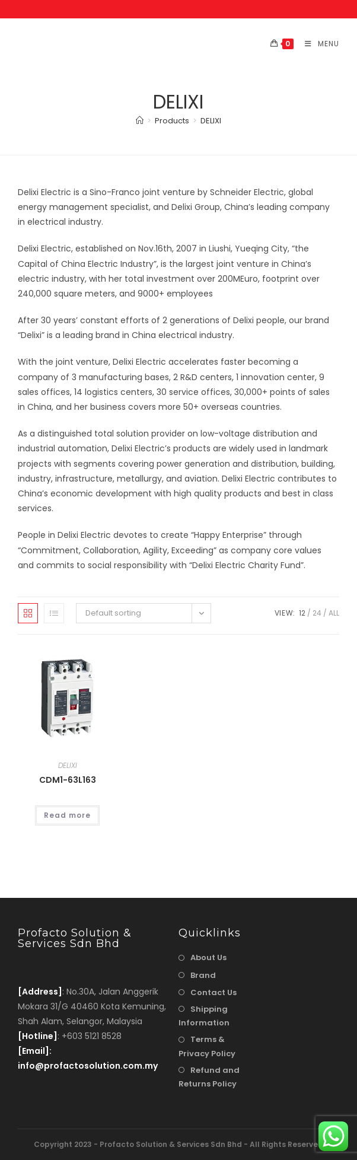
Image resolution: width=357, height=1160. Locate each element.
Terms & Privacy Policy (207, 1046)
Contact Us (213, 992)
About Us (208, 957)
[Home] (140, 120)
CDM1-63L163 (67, 780)
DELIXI (210, 120)
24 (317, 613)
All (334, 613)
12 (302, 613)
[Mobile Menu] (317, 44)
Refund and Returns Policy (209, 1077)
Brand (203, 975)
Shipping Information (204, 1015)
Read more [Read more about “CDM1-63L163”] (67, 815)
